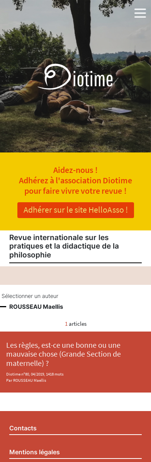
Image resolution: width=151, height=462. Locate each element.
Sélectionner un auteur (30, 296)
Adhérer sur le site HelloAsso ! (76, 209)
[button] (140, 11)
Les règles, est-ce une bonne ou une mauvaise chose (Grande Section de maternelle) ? (63, 354)
